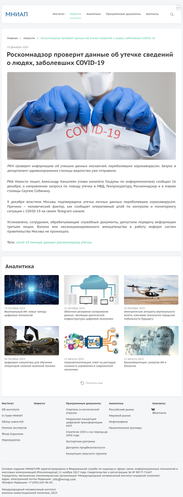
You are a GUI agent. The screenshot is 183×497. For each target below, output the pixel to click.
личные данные (43, 242)
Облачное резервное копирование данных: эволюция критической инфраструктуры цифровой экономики (88, 315)
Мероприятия (11, 440)
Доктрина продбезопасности (85, 447)
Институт (59, 14)
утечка (86, 242)
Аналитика (93, 14)
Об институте (10, 409)
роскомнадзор (68, 242)
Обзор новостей (13, 421)
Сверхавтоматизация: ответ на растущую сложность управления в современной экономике (90, 366)
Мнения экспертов (14, 427)
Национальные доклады (125, 427)
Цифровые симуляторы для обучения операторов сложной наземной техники (29, 364)
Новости (75, 14)
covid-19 (22, 242)
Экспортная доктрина (80, 441)
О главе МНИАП (12, 415)
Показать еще (94, 383)
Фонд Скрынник (12, 434)
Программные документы (123, 14)
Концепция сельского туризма (86, 453)
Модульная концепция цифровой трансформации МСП (84, 422)
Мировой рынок (120, 415)
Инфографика (118, 421)
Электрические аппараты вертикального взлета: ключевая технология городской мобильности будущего (149, 315)
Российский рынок (121, 409)
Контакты (152, 14)
